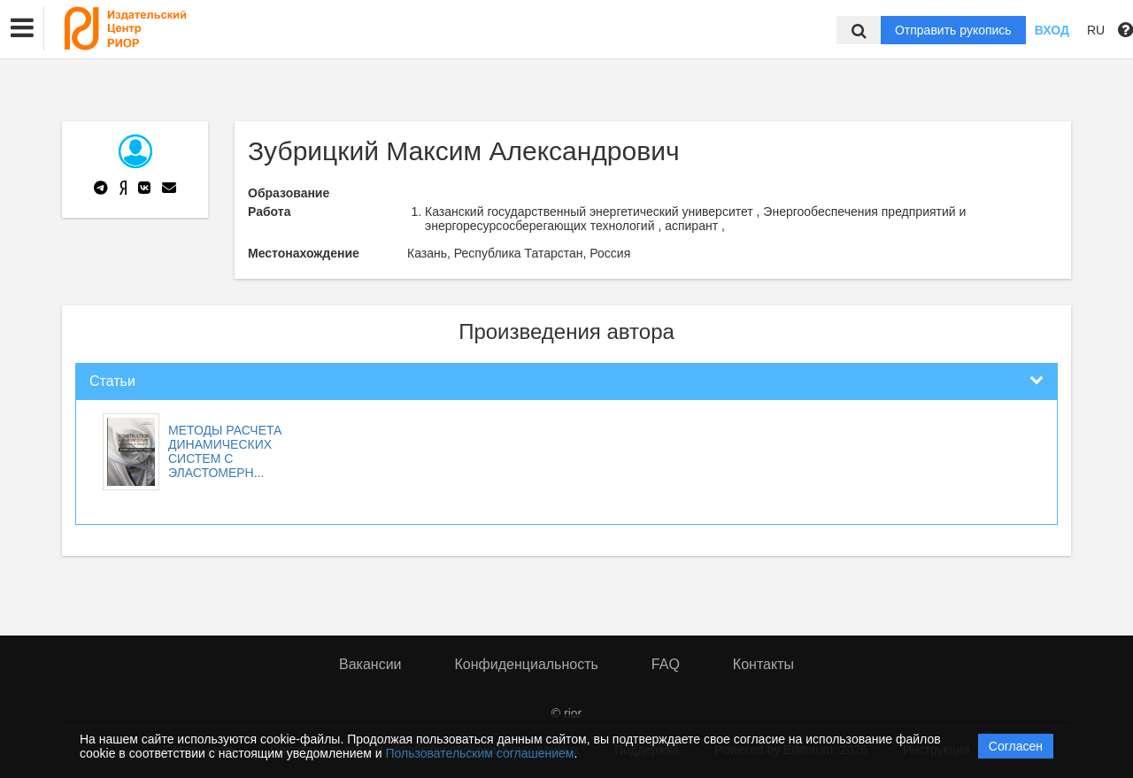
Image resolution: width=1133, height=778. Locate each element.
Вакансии (370, 664)
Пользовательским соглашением (480, 753)
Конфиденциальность (526, 664)
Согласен (1016, 746)
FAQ (665, 664)
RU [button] (1096, 30)
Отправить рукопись (953, 30)
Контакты (763, 664)
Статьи (112, 381)
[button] (22, 28)
